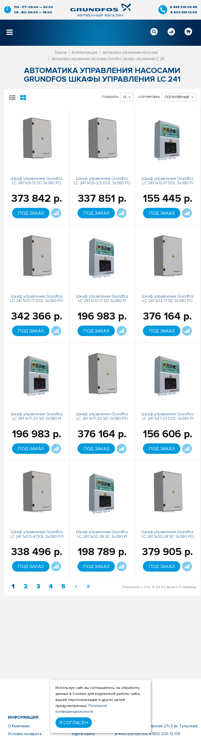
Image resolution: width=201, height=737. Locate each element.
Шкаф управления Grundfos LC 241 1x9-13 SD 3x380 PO (37, 181)
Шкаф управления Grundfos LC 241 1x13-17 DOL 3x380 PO (36, 299)
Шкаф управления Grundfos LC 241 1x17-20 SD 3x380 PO (102, 416)
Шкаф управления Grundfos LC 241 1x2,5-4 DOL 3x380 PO (37, 534)
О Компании (19, 726)
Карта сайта (83, 733)
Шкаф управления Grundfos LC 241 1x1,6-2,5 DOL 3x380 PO (102, 181)
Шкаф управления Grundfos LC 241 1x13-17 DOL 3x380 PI (168, 181)
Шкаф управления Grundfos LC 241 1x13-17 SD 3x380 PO (168, 299)
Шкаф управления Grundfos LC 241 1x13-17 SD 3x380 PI (102, 299)
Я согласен (73, 722)
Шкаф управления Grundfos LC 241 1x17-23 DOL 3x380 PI (168, 416)
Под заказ (31, 213)
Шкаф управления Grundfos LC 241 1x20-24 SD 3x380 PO (167, 534)
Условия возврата (25, 733)
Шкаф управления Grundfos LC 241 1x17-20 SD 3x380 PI (37, 416)
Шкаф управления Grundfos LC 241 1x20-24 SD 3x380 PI (102, 534)
